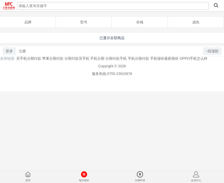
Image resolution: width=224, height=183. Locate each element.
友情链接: (7, 58)
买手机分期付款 (28, 58)
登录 (9, 51)
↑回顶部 (212, 51)
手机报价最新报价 (164, 58)
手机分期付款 (138, 58)
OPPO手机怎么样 (193, 58)
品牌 (27, 22)
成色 (195, 22)
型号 (83, 22)
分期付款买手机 (77, 58)
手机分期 (97, 58)
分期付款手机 (116, 58)
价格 (139, 22)
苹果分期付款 (52, 58)
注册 (22, 51)
